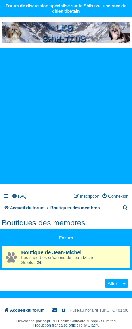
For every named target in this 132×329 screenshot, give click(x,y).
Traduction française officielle (58, 325)
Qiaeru (93, 325)
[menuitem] (19, 196)
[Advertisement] (66, 116)
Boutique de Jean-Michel (51, 252)
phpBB (48, 321)
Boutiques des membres (43, 222)
